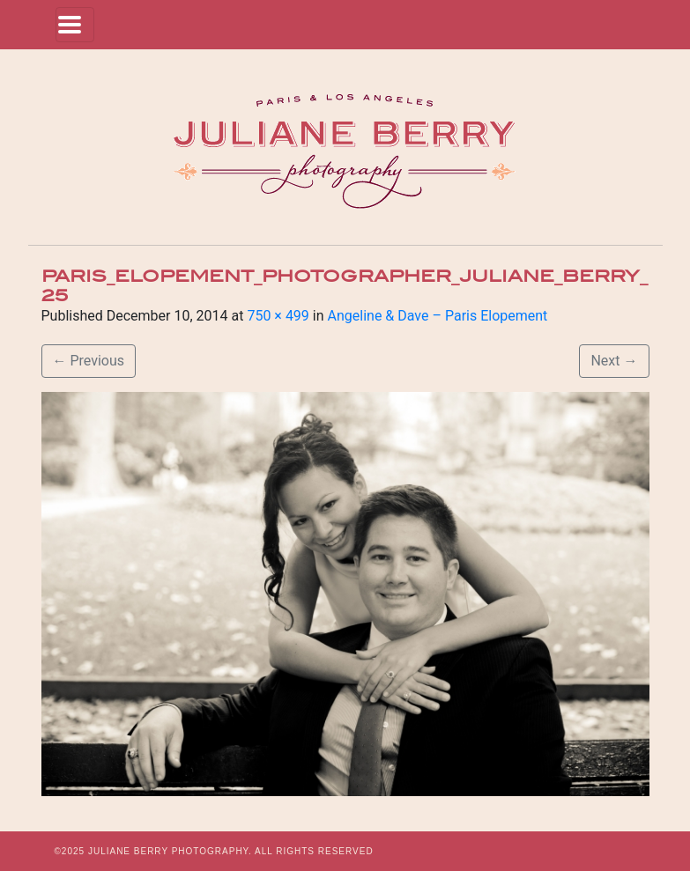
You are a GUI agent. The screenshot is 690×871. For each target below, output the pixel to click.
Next (613, 360)
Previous (89, 360)
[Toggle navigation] (75, 24)
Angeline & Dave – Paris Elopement (438, 315)
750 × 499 (277, 315)
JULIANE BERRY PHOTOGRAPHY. (170, 851)
